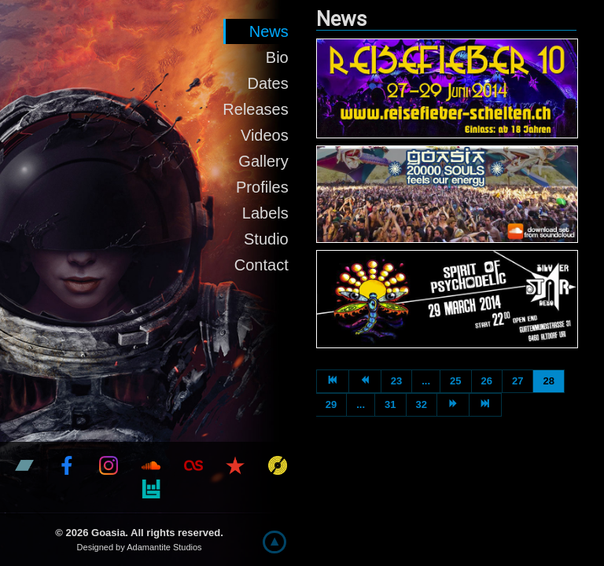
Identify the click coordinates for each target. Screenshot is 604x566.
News (269, 31)
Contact (261, 265)
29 (331, 404)
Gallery (263, 161)
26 (486, 381)
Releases (255, 109)
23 (396, 381)
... (426, 381)
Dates (267, 83)
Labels (265, 213)
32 (421, 404)
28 (548, 381)
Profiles (262, 187)
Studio (266, 239)
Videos (265, 135)
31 (390, 404)
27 (517, 381)
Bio (277, 57)
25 (455, 381)
